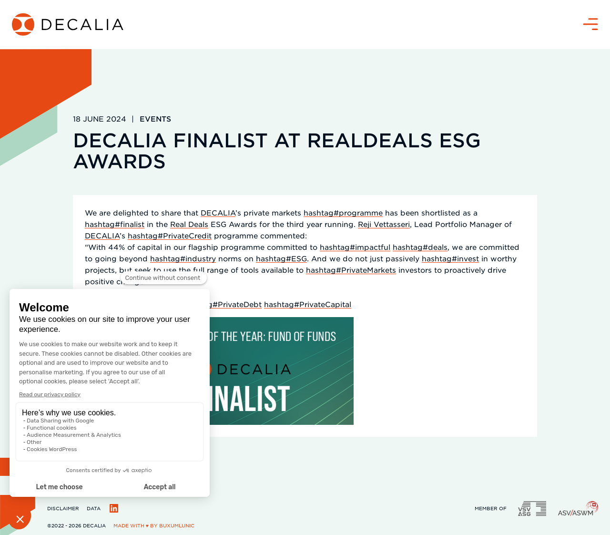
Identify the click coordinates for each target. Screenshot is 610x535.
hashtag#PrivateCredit (170, 235)
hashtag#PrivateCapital (307, 304)
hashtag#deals (420, 246)
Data (94, 508)
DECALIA (218, 212)
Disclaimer (63, 508)
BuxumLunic (176, 525)
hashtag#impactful (355, 246)
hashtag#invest (450, 258)
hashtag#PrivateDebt (222, 304)
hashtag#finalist (114, 223)
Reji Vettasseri (384, 223)
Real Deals (189, 223)
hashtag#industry (183, 258)
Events (155, 118)
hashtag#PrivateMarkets (351, 269)
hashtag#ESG (281, 258)
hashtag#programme (343, 212)
